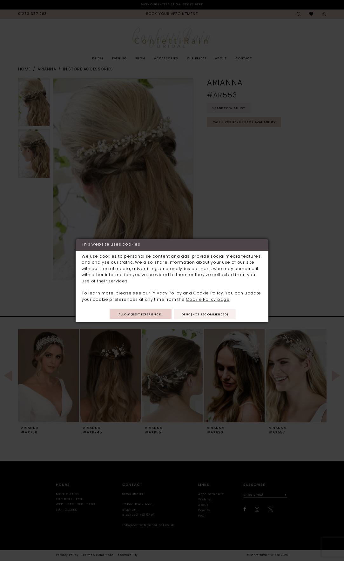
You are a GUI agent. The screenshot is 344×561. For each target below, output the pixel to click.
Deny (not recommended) (205, 314)
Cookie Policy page (207, 300)
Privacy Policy (167, 293)
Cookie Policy (208, 293)
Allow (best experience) (140, 314)
